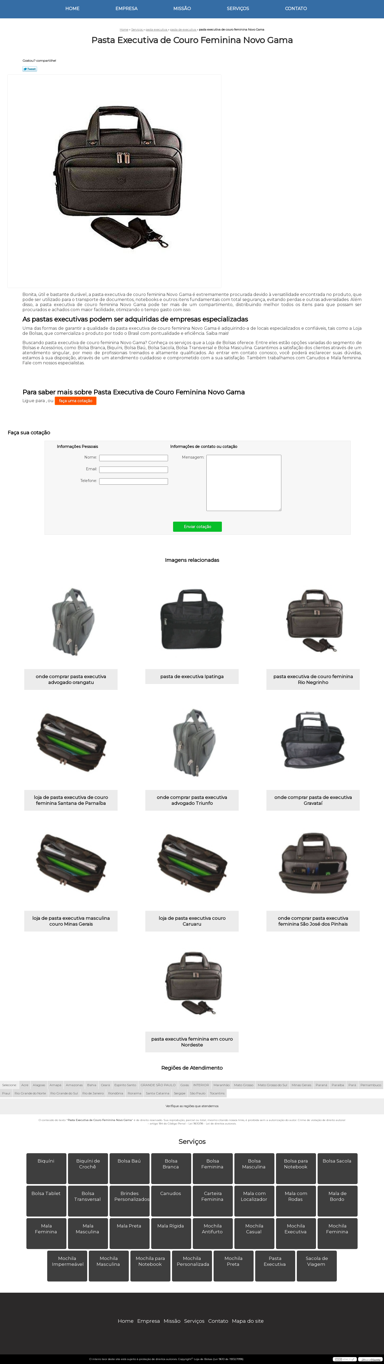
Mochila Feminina (337, 1228)
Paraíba (338, 1085)
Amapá (55, 1085)
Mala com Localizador (254, 1196)
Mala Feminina (46, 1228)
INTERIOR (201, 1085)
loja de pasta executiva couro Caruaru (192, 921)
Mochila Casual (254, 1228)
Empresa (126, 8)
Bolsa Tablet (46, 1193)
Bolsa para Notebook (296, 1163)
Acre (24, 1085)
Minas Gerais (301, 1085)
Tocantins (217, 1093)
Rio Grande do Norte (30, 1093)
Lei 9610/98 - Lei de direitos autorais (212, 1123)
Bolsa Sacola (338, 1161)
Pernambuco (371, 1085)
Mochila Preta (234, 1261)
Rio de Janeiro (93, 1093)
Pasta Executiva (275, 1261)
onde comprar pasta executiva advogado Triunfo (192, 800)
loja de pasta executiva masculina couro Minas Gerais (71, 921)
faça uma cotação (75, 400)
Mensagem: (231, 483)
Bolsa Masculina (254, 1163)
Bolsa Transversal (88, 1196)
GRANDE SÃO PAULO (158, 1085)
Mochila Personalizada (193, 1261)
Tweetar (29, 69)
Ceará (105, 1085)
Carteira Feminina (213, 1196)
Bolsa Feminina (213, 1163)
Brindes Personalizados (132, 1196)
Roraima (134, 1093)
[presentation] (90, 500)
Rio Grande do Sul (64, 1093)
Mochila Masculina (109, 1261)
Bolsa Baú (130, 1161)
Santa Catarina (157, 1093)
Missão (182, 8)
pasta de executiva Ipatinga (192, 676)
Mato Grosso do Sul (272, 1085)
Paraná (321, 1085)
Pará (352, 1085)
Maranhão (222, 1085)
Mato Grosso (243, 1085)
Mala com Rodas (296, 1196)
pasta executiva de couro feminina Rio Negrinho (313, 679)
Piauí (6, 1093)
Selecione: (9, 1085)
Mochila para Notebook (150, 1261)
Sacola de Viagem (317, 1261)
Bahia (91, 1085)
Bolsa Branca (171, 1163)
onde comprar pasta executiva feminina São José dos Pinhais (313, 921)
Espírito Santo (125, 1085)
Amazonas (74, 1085)
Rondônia (115, 1093)
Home (72, 8)
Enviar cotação (197, 526)
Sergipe (179, 1093)
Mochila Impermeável (68, 1261)
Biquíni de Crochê (88, 1163)
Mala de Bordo (338, 1196)
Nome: (126, 458)
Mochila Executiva (296, 1228)
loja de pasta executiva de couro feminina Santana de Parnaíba (71, 800)
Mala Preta (129, 1226)
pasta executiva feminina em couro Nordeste (192, 1042)
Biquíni (46, 1161)
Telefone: (124, 481)
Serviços (238, 8)
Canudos (171, 1193)
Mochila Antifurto (213, 1228)
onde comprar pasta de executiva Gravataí (313, 800)
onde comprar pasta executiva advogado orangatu (71, 679)
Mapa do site (248, 1321)
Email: (127, 470)
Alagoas (39, 1085)
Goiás (184, 1085)
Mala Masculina (88, 1228)
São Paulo (197, 1093)
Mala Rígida (171, 1226)
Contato (296, 8)
